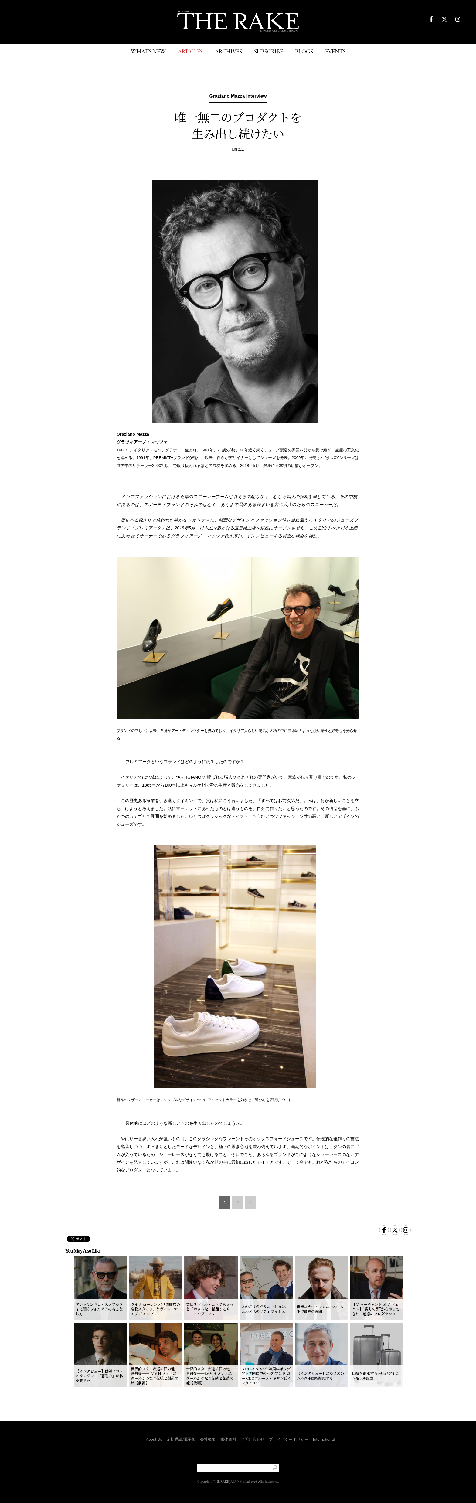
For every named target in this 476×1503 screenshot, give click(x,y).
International (324, 1439)
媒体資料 (228, 1439)
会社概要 (208, 1439)
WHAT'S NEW (148, 52)
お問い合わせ (252, 1439)
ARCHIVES (228, 52)
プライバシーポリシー (288, 1439)
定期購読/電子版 (181, 1439)
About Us (154, 1439)
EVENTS (335, 52)
